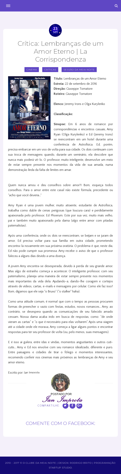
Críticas (50, 69)
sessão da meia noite (79, 69)
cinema (31, 69)
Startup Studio (60, 467)
